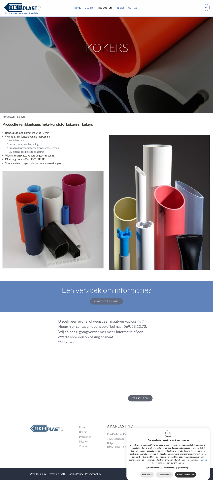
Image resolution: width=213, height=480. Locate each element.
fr (206, 7)
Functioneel (153, 464)
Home (77, 7)
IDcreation (44, 473)
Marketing (183, 464)
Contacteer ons (106, 296)
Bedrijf (89, 7)
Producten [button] (105, 7)
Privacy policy (93, 473)
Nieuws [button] (120, 7)
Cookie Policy (75, 473)
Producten (85, 431)
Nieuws (83, 435)
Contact (133, 7)
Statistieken (169, 464)
